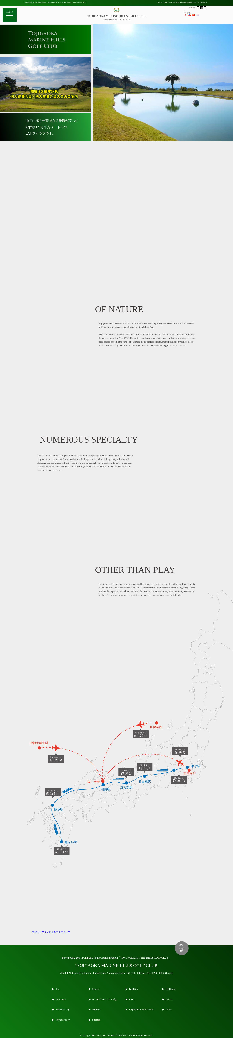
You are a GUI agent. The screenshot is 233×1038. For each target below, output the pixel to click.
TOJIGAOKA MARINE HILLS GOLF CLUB (116, 15)
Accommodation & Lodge (104, 999)
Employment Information (140, 1009)
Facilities (133, 989)
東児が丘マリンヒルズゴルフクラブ (51, 932)
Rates (131, 999)
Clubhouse (170, 989)
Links (168, 1009)
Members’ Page (62, 1009)
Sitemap (96, 1019)
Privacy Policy (62, 1019)
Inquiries (96, 1009)
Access (168, 999)
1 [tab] (160, 137)
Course (95, 989)
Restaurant (60, 999)
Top (57, 989)
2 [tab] (166, 137)
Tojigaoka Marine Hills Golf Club (116, 19)
